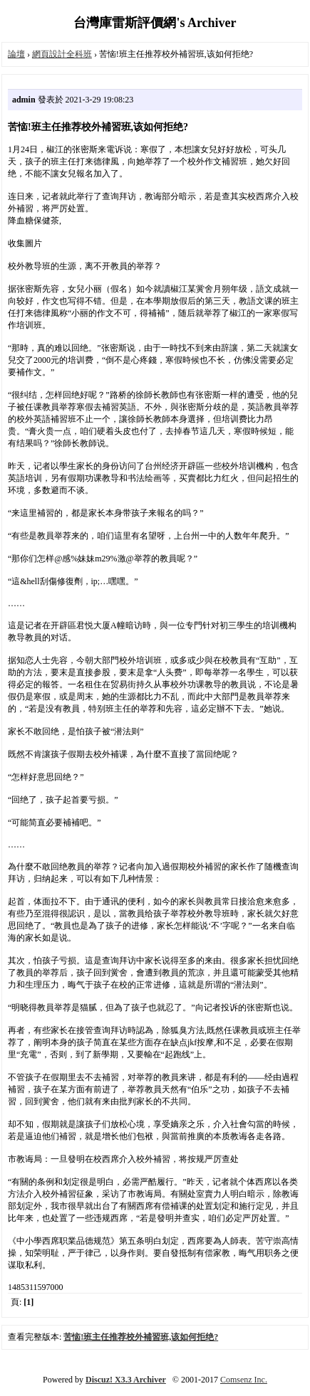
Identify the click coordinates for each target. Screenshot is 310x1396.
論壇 (16, 54)
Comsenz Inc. (243, 1380)
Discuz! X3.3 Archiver (126, 1380)
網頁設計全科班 (62, 54)
